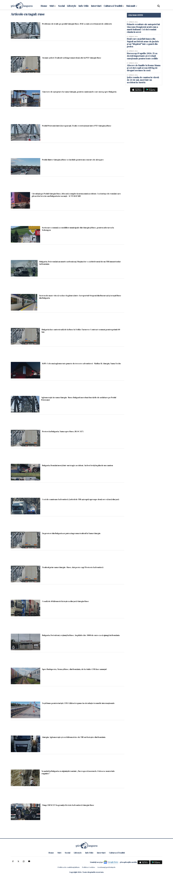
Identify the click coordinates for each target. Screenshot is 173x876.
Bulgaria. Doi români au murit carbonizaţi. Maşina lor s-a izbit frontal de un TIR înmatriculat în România (80, 262)
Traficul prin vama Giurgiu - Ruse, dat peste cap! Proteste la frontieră (72, 567)
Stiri (51, 6)
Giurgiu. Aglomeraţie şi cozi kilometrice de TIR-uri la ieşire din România (73, 737)
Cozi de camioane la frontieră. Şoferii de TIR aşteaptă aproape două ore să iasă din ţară (80, 499)
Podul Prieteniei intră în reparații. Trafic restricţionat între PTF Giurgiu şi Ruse (76, 125)
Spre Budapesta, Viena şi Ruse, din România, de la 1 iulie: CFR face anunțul (74, 669)
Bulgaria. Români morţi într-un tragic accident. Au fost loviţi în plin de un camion (77, 465)
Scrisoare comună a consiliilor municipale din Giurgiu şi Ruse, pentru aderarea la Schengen (78, 228)
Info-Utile (84, 6)
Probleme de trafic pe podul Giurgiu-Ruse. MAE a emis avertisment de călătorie (77, 23)
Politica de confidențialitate (69, 867)
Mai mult (131, 6)
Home (44, 6)
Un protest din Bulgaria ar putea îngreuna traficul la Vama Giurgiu (71, 533)
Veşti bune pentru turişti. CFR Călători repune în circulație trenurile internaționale (78, 703)
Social (61, 6)
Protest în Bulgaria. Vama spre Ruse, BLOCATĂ (62, 431)
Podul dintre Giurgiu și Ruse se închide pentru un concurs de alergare (73, 159)
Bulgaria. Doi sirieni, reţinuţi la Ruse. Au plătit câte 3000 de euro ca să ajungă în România (81, 635)
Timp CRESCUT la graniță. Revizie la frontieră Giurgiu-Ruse (68, 805)
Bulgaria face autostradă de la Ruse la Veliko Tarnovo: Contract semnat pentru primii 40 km (81, 330)
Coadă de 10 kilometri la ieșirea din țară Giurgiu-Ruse (65, 601)
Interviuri (96, 6)
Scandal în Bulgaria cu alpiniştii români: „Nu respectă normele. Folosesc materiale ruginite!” (78, 772)
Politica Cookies (88, 867)
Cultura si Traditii (113, 6)
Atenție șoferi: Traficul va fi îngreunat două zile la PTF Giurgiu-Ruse (71, 57)
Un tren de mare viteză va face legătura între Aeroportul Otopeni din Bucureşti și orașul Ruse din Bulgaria (80, 296)
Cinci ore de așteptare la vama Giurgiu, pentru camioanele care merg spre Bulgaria (79, 91)
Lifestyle (71, 6)
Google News (113, 862)
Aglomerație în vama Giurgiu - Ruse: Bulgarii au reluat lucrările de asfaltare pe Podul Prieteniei (78, 398)
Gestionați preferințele (106, 867)
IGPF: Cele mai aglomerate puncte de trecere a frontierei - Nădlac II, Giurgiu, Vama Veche (81, 363)
